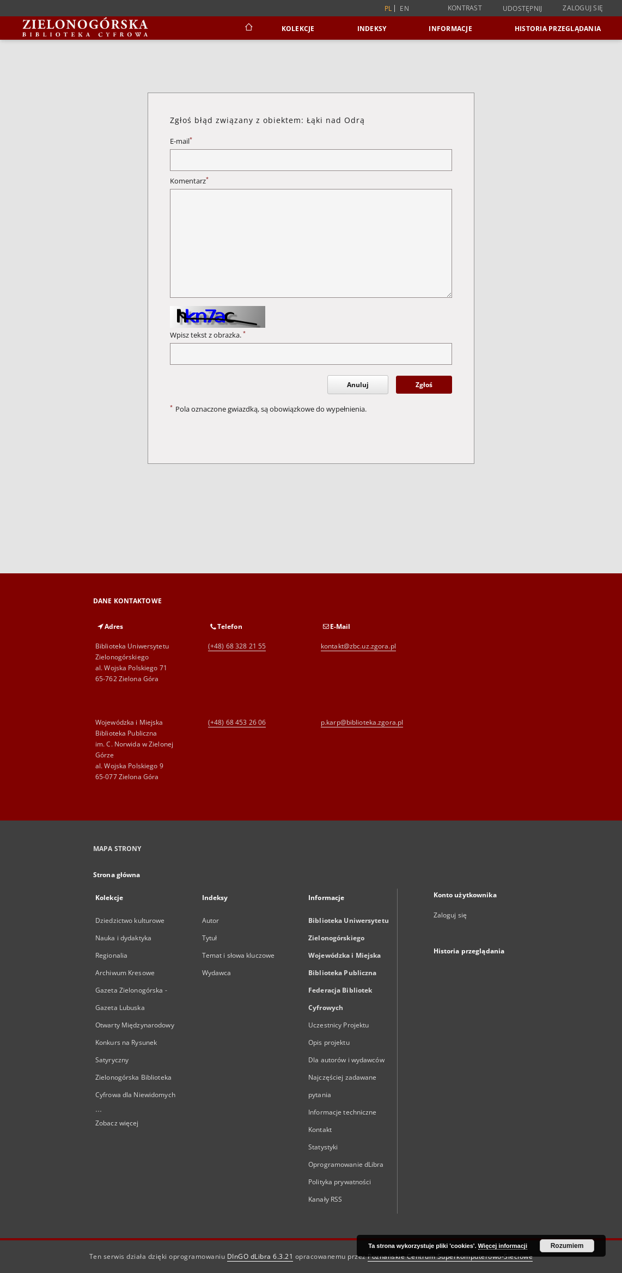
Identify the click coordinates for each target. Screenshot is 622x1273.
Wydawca (216, 972)
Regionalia (111, 955)
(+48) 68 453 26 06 (237, 722)
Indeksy (372, 28)
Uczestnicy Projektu (338, 1025)
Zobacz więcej (117, 1123)
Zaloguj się (583, 8)
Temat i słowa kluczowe (238, 955)
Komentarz (189, 181)
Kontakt (320, 1129)
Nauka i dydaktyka (123, 937)
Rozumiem (567, 1246)
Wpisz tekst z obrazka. (208, 335)
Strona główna (117, 874)
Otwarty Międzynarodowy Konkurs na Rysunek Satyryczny (134, 1042)
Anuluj (358, 384)
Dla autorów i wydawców (346, 1059)
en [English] (404, 8)
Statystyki (323, 1147)
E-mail (181, 141)
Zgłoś (424, 384)
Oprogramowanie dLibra (346, 1164)
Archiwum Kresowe (125, 972)
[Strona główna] (248, 28)
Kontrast (465, 8)
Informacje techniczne (342, 1112)
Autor (210, 920)
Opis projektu (329, 1042)
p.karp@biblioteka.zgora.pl (362, 722)
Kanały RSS (325, 1199)
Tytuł (209, 937)
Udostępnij (522, 8)
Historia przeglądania (558, 28)
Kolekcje (298, 28)
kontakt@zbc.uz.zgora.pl (358, 646)
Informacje (450, 28)
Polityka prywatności (339, 1181)
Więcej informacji (502, 1246)
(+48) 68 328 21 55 (237, 646)
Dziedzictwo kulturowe (130, 920)
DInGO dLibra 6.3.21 (260, 1256)
